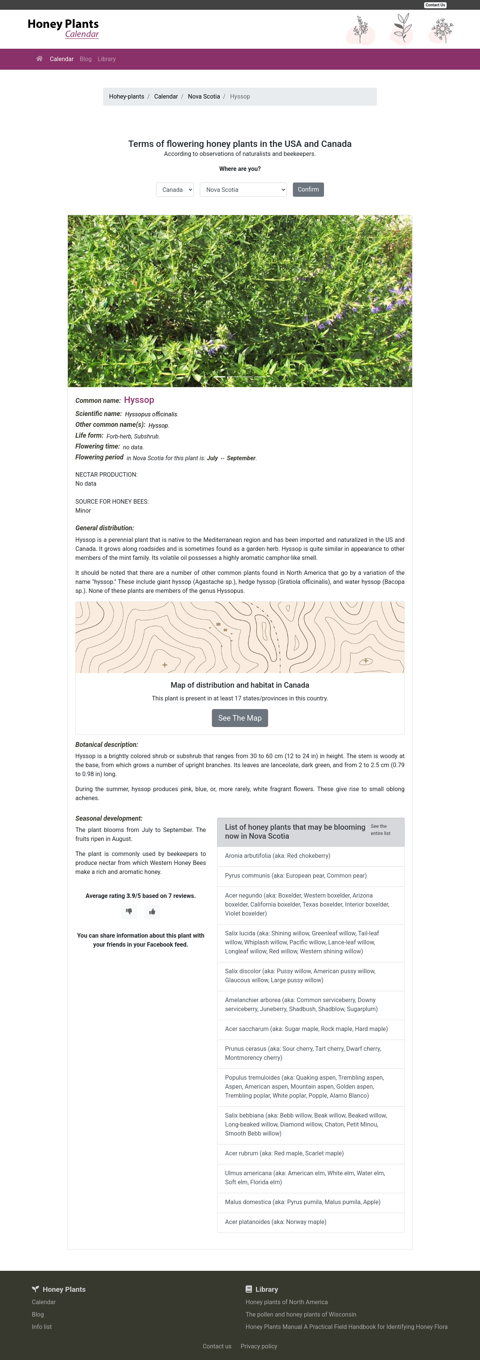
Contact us (217, 1346)
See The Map (240, 718)
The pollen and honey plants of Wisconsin (301, 1314)
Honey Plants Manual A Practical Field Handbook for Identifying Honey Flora (347, 1326)
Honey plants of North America (287, 1302)
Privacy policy (259, 1346)
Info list (42, 1326)
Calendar (62, 59)
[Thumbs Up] (152, 912)
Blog (86, 59)
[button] (94, 301)
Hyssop (158, 425)
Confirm (308, 189)
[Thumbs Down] (129, 912)
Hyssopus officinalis (151, 414)
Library (107, 59)
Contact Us (435, 5)
